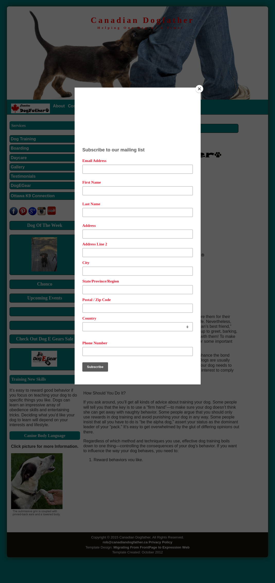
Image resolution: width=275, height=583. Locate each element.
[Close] (199, 89)
